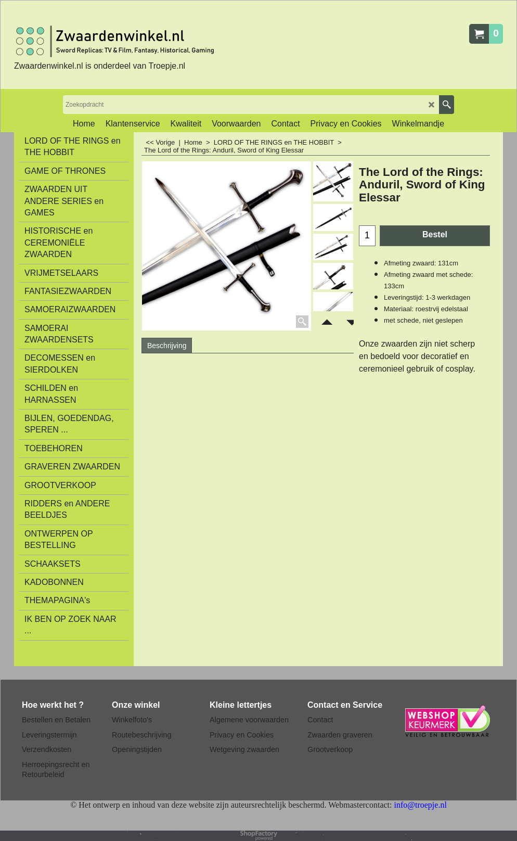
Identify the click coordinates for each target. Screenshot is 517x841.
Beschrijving (166, 345)
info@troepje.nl (420, 804)
